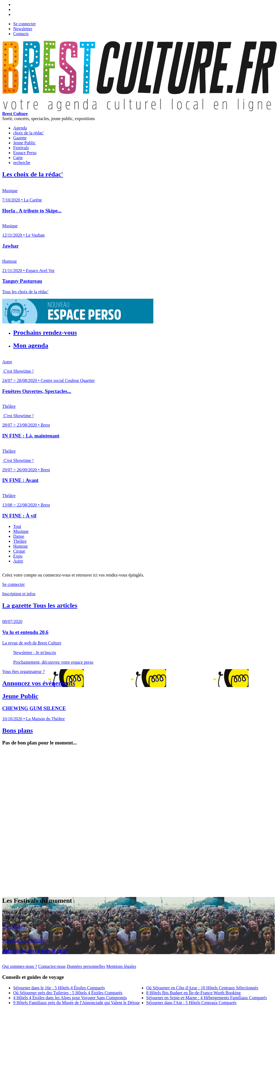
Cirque (19, 551)
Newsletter (22, 28)
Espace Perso (25, 152)
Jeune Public (24, 142)
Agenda (20, 128)
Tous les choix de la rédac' (25, 291)
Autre (18, 561)
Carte (18, 157)
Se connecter (24, 23)
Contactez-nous (52, 966)
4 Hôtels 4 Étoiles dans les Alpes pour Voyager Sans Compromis (70, 997)
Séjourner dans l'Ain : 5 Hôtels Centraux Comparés (191, 1002)
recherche (21, 162)
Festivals (21, 147)
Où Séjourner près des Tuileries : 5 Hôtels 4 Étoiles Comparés (67, 992)
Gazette (20, 137)
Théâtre (20, 541)
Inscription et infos (18, 593)
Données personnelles (86, 966)
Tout (17, 526)
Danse (18, 536)
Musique (21, 531)
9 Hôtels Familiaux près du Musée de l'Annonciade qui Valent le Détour (76, 1002)
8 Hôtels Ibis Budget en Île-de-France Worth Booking (193, 992)
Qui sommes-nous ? (19, 966)
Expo (18, 556)
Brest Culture (15, 113)
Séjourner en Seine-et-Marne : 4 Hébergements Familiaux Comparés (206, 997)
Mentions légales (121, 966)
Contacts (21, 33)
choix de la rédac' (28, 133)
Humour (20, 546)
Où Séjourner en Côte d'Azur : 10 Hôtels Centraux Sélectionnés (202, 987)
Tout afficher (13, 926)
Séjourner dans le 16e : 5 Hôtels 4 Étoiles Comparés (59, 987)
